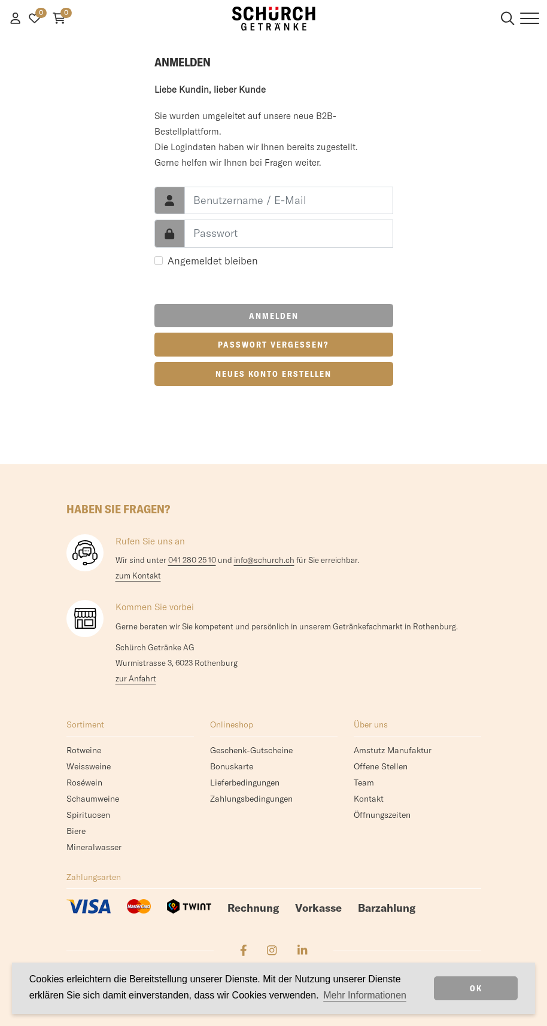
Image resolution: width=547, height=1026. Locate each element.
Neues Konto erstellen (273, 374)
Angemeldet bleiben (213, 260)
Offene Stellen (381, 766)
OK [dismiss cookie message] (476, 988)
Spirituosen (88, 814)
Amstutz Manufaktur (392, 750)
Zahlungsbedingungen (251, 798)
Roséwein (84, 782)
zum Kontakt (138, 575)
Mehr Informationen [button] (364, 995)
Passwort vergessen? (273, 344)
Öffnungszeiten (382, 814)
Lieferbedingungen (244, 782)
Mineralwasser (93, 847)
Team (364, 782)
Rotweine (83, 750)
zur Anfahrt (136, 678)
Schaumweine (92, 798)
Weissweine (88, 766)
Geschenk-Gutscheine (251, 750)
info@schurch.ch (264, 560)
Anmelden (274, 315)
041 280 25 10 (192, 560)
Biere (76, 831)
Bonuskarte (231, 766)
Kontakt (369, 798)
